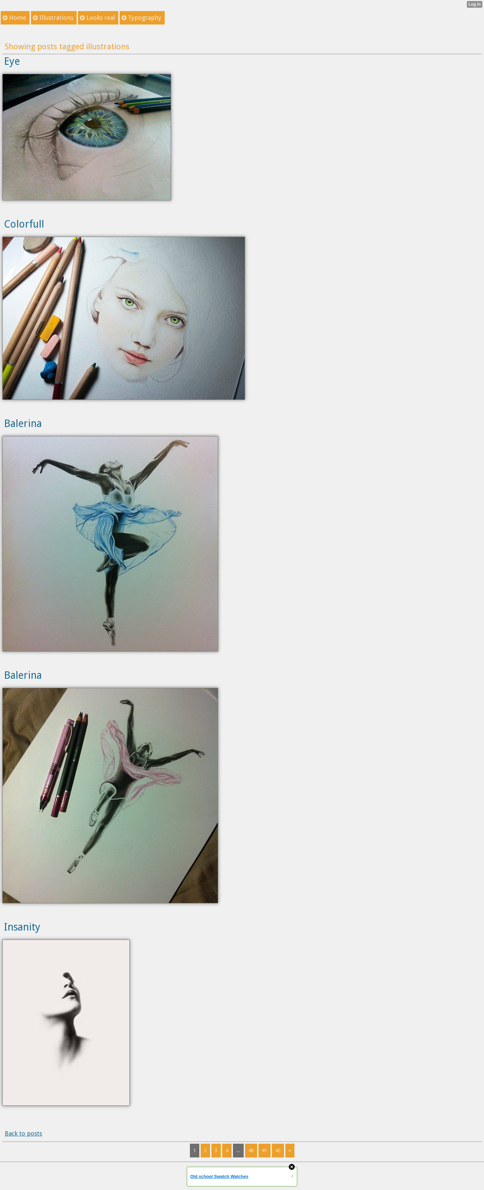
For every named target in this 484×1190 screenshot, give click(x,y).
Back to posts (23, 1133)
